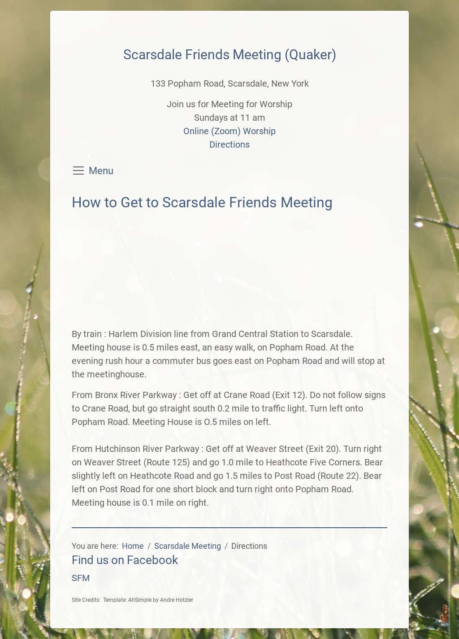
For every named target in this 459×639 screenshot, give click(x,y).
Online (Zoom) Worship (229, 131)
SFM (81, 578)
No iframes (229, 271)
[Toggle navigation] (78, 170)
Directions (229, 144)
